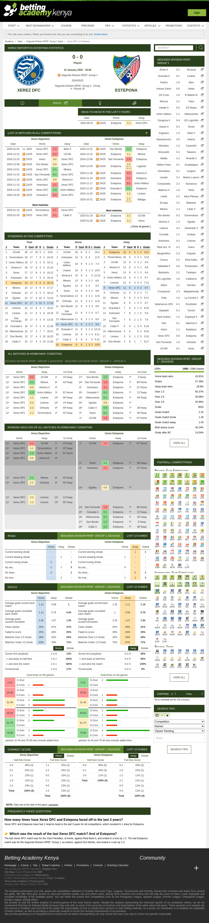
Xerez (42, 159)
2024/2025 (77, 80)
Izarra (191, 247)
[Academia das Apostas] (150, 868)
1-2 (55, 149)
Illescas (164, 101)
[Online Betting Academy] (165, 868)
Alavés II (164, 126)
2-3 (178, 253)
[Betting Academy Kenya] (143, 868)
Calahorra (191, 278)
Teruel (191, 126)
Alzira (164, 329)
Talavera (191, 152)
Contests (195, 26)
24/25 (103, 123)
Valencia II (191, 323)
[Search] (199, 47)
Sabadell (164, 310)
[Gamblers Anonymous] (40, 919)
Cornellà (163, 234)
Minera (67, 169)
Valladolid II (164, 266)
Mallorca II (163, 190)
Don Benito (42, 164)
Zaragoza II (164, 120)
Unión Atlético (67, 189)
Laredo (164, 177)
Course (66, 25)
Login (197, 12)
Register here (49, 869)
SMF (39, 872)
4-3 (55, 195)
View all (179, 442)
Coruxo (164, 259)
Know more (100, 34)
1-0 (55, 189)
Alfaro (164, 285)
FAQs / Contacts (55, 878)
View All (179, 677)
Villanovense (16, 331)
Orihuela (16, 293)
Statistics (131, 26)
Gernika (191, 285)
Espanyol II (191, 316)
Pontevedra (191, 266)
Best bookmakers (40, 26)
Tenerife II (191, 158)
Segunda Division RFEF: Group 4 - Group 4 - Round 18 (77, 87)
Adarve (191, 139)
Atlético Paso (164, 164)
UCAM (67, 154)
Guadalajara (191, 164)
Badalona (191, 329)
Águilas (16, 298)
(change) (185, 699)
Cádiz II (67, 215)
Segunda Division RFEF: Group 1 (77, 75)
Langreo (191, 171)
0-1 (55, 174)
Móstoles (164, 145)
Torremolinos (42, 210)
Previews (87, 25)
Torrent (191, 310)
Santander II (191, 228)
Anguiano (164, 133)
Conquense (164, 291)
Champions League (193, 896)
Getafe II (164, 107)
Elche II (164, 69)
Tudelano (191, 272)
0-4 (105, 407)
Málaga (142, 199)
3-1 (178, 158)
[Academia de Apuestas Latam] (181, 868)
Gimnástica (164, 171)
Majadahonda (191, 291)
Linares (142, 193)
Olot (164, 323)
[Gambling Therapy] (34, 919)
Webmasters (42, 875)
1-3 (178, 133)
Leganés (141, 166)
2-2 (128, 164)
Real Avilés (191, 259)
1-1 (129, 123)
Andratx (191, 234)
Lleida (164, 196)
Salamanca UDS (164, 304)
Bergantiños (163, 253)
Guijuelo (191, 253)
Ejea (191, 82)
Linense (16, 308)
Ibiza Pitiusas (191, 196)
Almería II (67, 179)
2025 (29, 149)
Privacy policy (37, 881)
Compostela (163, 183)
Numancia (191, 183)
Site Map (9, 872)
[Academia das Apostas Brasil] (158, 868)
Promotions (174, 25)
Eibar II (191, 133)
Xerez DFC (28, 90)
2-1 (55, 169)
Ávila (164, 297)
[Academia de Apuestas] (173, 868)
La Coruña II (191, 297)
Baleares (191, 202)
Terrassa (191, 69)
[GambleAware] (14, 919)
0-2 (55, 154)
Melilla (163, 158)
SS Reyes (191, 107)
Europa (164, 202)
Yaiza (191, 101)
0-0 (55, 159)
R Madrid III (191, 95)
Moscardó (163, 152)
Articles (152, 26)
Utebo (191, 88)
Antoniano (42, 184)
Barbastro (164, 272)
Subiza (164, 82)
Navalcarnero (164, 139)
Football (88, 891)
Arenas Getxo (163, 88)
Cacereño (191, 145)
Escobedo (191, 304)
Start (14, 26)
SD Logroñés (164, 278)
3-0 (178, 139)
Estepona (126, 90)
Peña (191, 190)
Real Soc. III (163, 247)
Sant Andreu (164, 316)
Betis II (67, 149)
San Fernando (42, 174)
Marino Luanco (191, 177)
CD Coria (164, 95)
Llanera (164, 228)
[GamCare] (29, 919)
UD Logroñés (191, 120)
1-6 (178, 82)
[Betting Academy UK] (188, 868)
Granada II (42, 195)
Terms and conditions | (17, 881)
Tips (109, 26)
